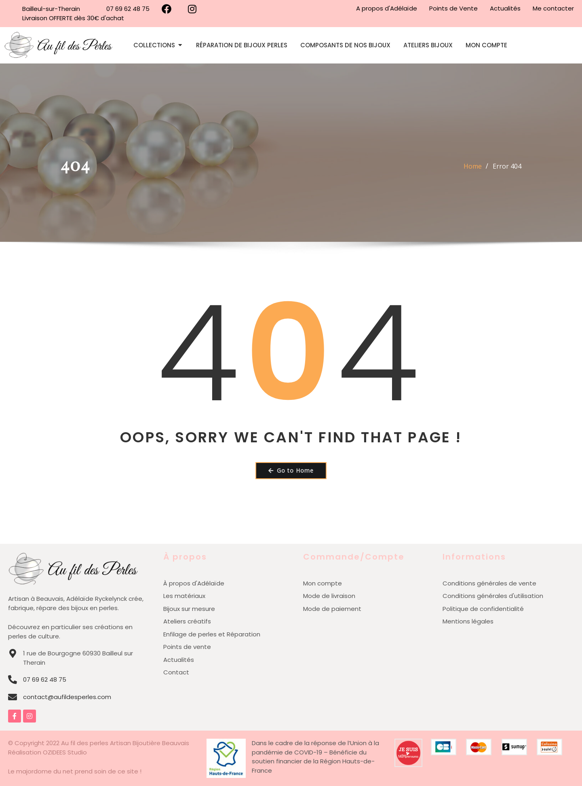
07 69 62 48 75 (44, 679)
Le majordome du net (40, 771)
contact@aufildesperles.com (67, 697)
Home (473, 166)
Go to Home (291, 470)
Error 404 (507, 166)
